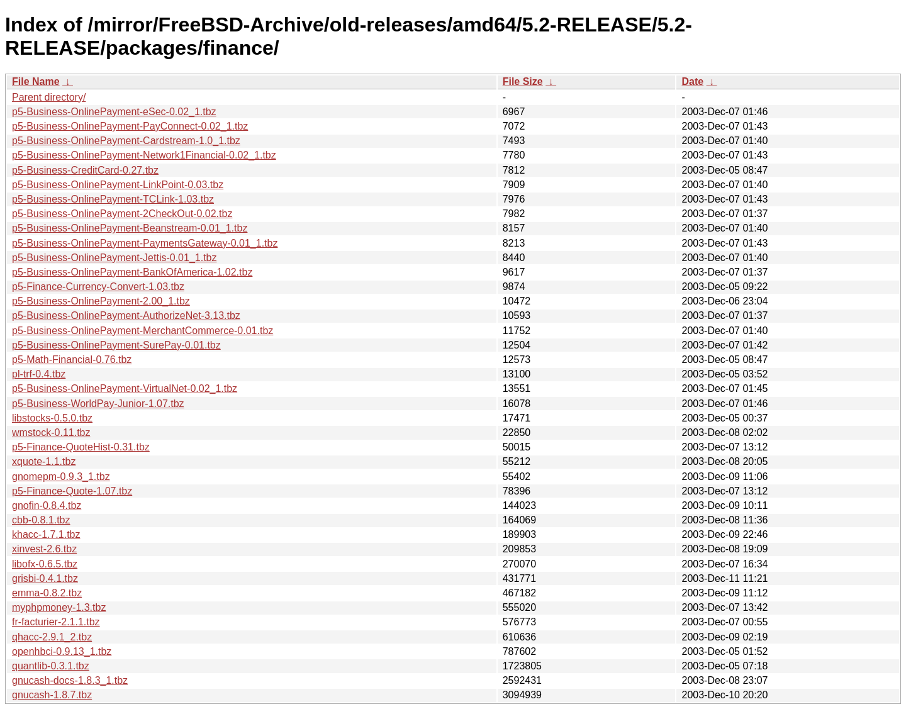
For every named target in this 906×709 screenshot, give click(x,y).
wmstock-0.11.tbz (51, 432)
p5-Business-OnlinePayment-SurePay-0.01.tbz (116, 345)
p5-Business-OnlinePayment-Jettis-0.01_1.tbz (114, 257)
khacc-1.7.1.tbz (46, 534)
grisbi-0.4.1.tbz (45, 578)
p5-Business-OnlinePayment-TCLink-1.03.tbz (113, 199)
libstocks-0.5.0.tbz (52, 418)
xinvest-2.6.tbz (44, 549)
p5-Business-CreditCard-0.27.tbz (85, 170)
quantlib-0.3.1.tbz (50, 666)
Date (692, 81)
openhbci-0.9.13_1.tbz (61, 651)
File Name (36, 81)
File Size (523, 81)
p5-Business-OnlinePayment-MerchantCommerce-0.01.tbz (142, 330)
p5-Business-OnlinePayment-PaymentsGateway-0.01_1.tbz (144, 243)
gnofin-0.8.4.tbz (46, 505)
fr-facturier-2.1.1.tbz (56, 622)
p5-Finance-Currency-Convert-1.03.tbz (98, 286)
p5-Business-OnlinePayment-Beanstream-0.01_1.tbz (129, 228)
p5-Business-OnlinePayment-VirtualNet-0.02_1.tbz (124, 388)
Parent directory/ (49, 97)
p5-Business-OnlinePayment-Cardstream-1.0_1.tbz (126, 140)
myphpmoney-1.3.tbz (59, 607)
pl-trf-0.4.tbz (38, 374)
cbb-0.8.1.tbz (41, 520)
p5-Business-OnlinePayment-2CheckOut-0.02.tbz (122, 213)
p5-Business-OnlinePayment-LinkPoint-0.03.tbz (117, 184)
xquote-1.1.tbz (44, 461)
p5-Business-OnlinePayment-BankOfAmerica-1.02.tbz (132, 272)
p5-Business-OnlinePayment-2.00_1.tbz (101, 301)
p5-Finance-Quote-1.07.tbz (72, 491)
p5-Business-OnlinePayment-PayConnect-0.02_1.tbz (130, 126)
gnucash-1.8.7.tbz (52, 694)
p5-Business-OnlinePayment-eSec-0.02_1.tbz (114, 111)
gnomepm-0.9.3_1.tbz (61, 476)
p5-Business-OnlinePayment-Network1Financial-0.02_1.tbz (144, 155)
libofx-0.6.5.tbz (44, 564)
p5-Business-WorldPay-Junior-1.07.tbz (98, 403)
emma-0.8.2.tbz (47, 593)
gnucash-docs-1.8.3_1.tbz (70, 680)
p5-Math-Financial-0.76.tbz (71, 359)
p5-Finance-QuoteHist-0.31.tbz (81, 447)
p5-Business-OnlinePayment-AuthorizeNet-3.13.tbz (126, 315)
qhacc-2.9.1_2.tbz (52, 637)
